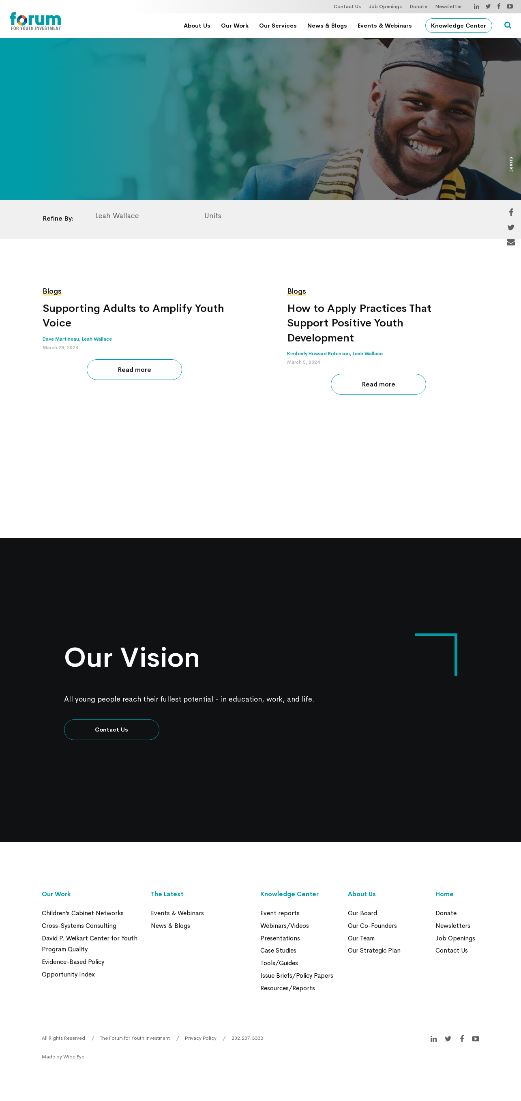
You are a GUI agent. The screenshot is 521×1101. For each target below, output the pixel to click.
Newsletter (448, 6)
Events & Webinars (386, 25)
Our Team (361, 937)
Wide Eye (73, 1055)
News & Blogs (329, 25)
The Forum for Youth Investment (135, 1036)
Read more (134, 369)
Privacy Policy (201, 1036)
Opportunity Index (68, 973)
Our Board (362, 913)
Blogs (52, 291)
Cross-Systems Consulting (79, 925)
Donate (418, 6)
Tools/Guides (279, 962)
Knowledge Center (460, 25)
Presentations (280, 937)
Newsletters (452, 925)
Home (444, 894)
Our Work (236, 25)
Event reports (280, 913)
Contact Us (347, 6)
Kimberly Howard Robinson (318, 353)
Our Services (279, 25)
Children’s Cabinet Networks (83, 913)
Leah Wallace (97, 339)
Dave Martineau (61, 339)
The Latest (167, 894)
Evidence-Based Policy (73, 960)
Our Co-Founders (372, 925)
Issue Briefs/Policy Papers (296, 974)
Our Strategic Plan (374, 949)
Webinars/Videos (284, 925)
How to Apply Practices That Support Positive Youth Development (360, 323)
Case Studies (278, 949)
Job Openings (385, 6)
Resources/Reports (287, 986)
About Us (198, 25)
